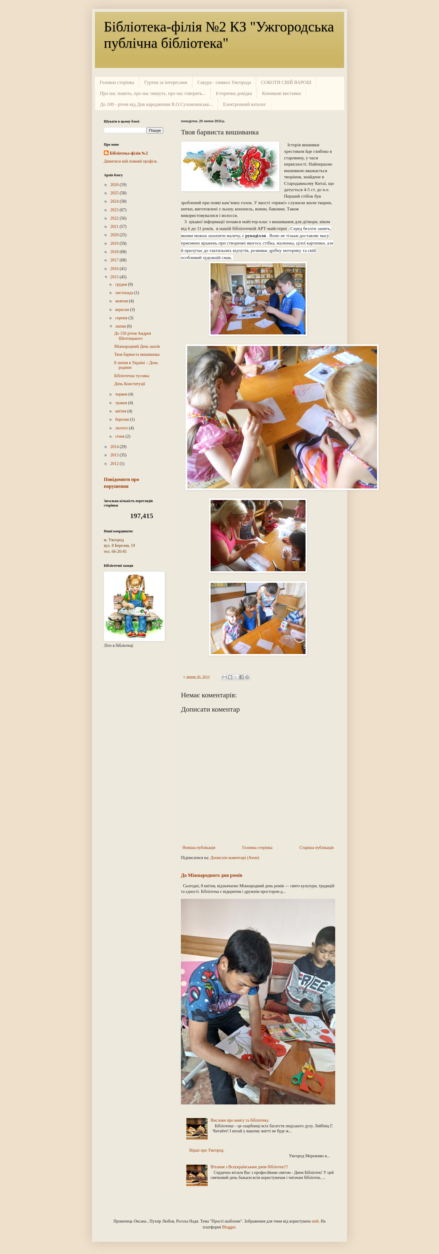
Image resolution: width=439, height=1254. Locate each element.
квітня (121, 411)
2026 (115, 184)
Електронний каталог (244, 104)
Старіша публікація (316, 847)
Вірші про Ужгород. (206, 1150)
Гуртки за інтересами (165, 82)
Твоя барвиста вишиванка (137, 354)
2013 (115, 455)
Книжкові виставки (281, 93)
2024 (115, 201)
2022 (115, 218)
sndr (315, 1221)
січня (120, 436)
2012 (115, 463)
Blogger (228, 1227)
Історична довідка (234, 93)
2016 (115, 268)
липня (121, 326)
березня (122, 419)
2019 (115, 243)
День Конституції (129, 384)
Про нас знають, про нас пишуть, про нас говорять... (153, 93)
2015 (115, 277)
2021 (115, 226)
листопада (124, 293)
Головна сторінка (117, 82)
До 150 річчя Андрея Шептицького (132, 336)
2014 (115, 447)
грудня (121, 284)
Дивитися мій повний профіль (130, 161)
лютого (122, 428)
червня (121, 394)
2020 (115, 235)
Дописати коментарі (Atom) (234, 857)
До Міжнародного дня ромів (211, 875)
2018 (115, 252)
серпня (121, 318)
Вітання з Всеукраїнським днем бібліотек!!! (249, 1167)
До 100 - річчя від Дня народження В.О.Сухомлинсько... (156, 104)
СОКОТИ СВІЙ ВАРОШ (286, 82)
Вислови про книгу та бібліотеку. (240, 1120)
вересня (122, 309)
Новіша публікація (198, 847)
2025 (115, 193)
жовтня (122, 301)
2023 (115, 210)
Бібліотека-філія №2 (129, 153)
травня (121, 403)
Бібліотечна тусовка (131, 376)
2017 (115, 260)
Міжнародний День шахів (137, 346)
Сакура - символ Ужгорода (224, 82)
